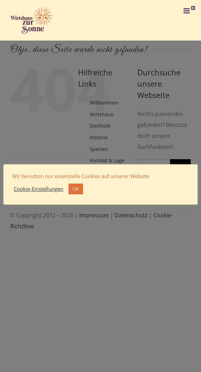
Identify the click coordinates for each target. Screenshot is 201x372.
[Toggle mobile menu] (187, 10)
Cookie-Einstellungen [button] (38, 189)
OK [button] (76, 189)
